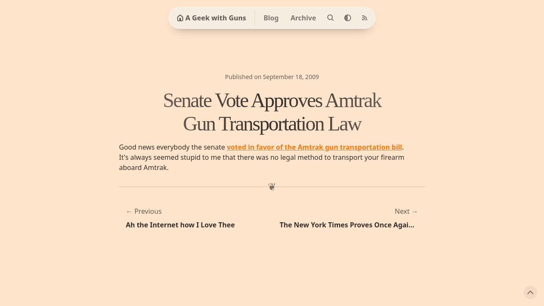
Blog (271, 18)
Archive (303, 18)
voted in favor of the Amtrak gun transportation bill (314, 147)
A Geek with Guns (211, 18)
